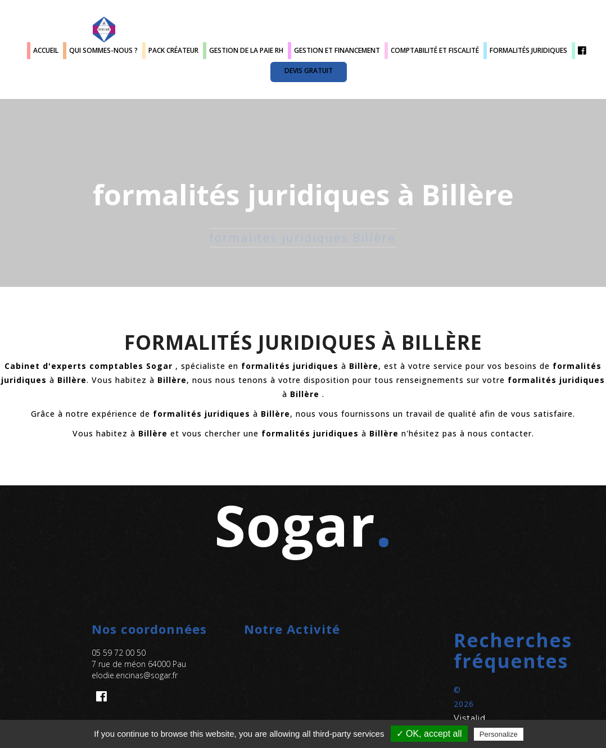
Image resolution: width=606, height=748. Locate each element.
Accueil (45, 50)
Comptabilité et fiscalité (435, 50)
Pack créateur (173, 50)
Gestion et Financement (337, 50)
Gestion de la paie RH (246, 50)
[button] (455, 651)
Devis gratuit (308, 70)
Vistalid (470, 718)
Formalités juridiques (528, 50)
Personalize (499, 734)
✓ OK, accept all (429, 733)
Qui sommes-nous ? (103, 50)
